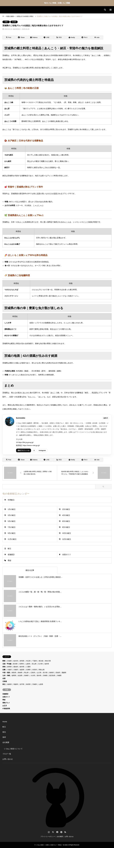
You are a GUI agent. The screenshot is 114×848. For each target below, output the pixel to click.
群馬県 (22, 661)
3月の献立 (12, 515)
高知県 (58, 672)
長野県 (21, 664)
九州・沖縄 (6, 675)
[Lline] (46, 37)
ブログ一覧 (6, 754)
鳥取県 (14, 672)
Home (4, 722)
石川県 (40, 664)
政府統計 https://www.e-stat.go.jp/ (28, 445)
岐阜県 (22, 667)
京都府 (15, 670)
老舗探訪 (11, 554)
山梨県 (28, 664)
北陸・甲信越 (6, 664)
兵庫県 (28, 670)
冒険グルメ (6, 703)
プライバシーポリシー (47, 836)
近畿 (3, 670)
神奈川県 (48, 661)
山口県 (39, 672)
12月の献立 (66, 539)
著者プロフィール (23, 450)
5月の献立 (12, 521)
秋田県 (28, 684)
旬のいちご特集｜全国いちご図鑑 (57, 3)
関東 (6, 22)
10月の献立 (66, 533)
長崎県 (26, 675)
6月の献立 (66, 521)
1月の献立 (12, 509)
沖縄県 (59, 675)
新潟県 (15, 664)
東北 (3, 684)
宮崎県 (45, 675)
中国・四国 (6, 672)
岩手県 (22, 684)
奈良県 (34, 670)
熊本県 (39, 675)
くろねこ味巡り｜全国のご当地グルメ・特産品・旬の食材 (52, 845)
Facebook (57, 832)
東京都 (41, 661)
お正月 (4, 706)
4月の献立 (66, 515)
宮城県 (34, 684)
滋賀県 (22, 670)
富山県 (34, 664)
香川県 (45, 672)
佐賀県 (20, 675)
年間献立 (11, 500)
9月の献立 (12, 533)
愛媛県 (64, 672)
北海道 (4, 681)
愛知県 (15, 667)
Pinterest (61, 832)
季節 (9, 560)
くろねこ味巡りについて (13, 749)
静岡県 (9, 667)
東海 (3, 667)
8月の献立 (66, 527)
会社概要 (5, 742)
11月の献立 (12, 539)
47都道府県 (6, 708)
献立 (9, 549)
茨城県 (14, 22)
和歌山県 (41, 670)
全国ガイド (66, 554)
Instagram (42, 450)
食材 (4, 737)
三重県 (28, 667)
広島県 (33, 672)
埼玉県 (28, 661)
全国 (3, 678)
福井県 (46, 664)
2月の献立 (66, 509)
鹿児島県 (52, 675)
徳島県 (51, 672)
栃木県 (15, 661)
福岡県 (14, 675)
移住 (4, 732)
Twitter (53, 832)
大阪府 (9, 670)
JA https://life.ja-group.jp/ (24, 442)
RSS (65, 832)
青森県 (15, 684)
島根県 (20, 672)
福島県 (9, 684)
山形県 (41, 684)
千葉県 (34, 661)
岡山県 (26, 672)
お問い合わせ (7, 759)
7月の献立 (12, 527)
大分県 (33, 675)
